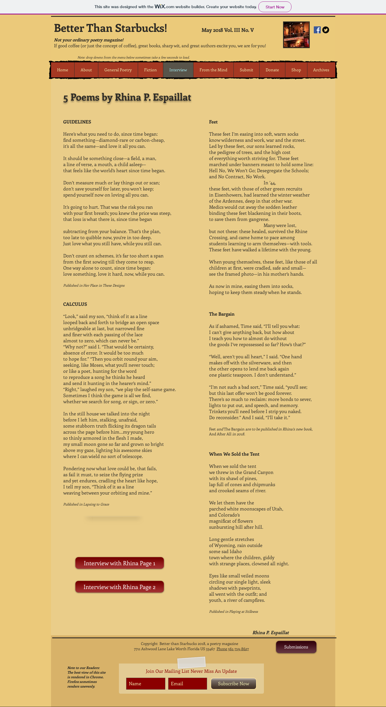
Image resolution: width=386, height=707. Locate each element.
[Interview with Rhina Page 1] (119, 563)
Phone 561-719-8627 (233, 648)
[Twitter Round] (325, 29)
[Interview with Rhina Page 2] (119, 587)
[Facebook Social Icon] (317, 29)
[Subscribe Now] (234, 684)
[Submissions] (296, 647)
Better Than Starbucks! (110, 27)
